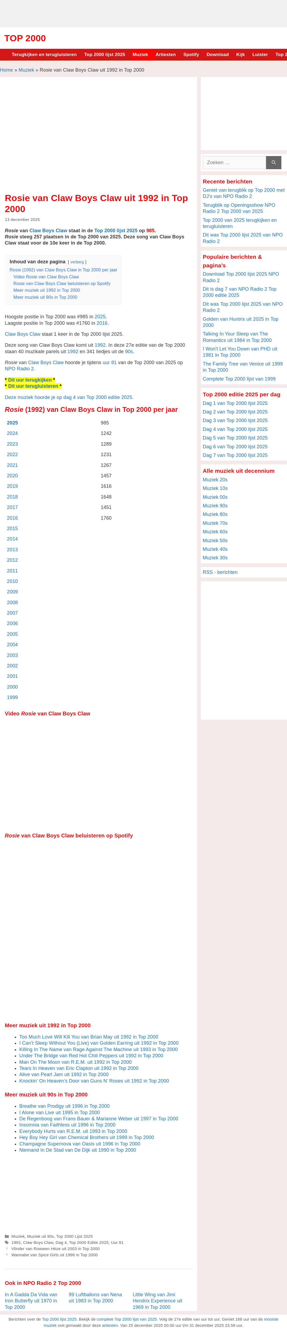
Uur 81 (117, 1242)
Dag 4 (61, 1242)
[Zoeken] (273, 162)
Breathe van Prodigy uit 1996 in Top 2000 (64, 1106)
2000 (12, 687)
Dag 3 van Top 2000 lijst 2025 (235, 420)
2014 (12, 539)
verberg (77, 262)
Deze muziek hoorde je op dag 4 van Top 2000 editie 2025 (68, 397)
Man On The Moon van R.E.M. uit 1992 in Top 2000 (75, 1062)
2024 (12, 433)
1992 (100, 345)
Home (6, 70)
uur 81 (110, 362)
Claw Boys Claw (48, 230)
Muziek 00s (215, 497)
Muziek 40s (215, 549)
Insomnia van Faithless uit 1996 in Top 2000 (67, 1125)
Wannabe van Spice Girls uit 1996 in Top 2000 (54, 1255)
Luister (260, 54)
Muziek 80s (215, 514)
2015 (12, 528)
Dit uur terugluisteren (33, 386)
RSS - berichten (220, 572)
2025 (100, 316)
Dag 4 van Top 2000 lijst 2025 (235, 429)
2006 (12, 623)
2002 (12, 665)
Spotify (191, 54)
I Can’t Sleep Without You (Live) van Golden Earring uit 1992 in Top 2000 (99, 1043)
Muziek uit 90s (40, 1236)
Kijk (240, 54)
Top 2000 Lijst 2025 (74, 1236)
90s (129, 351)
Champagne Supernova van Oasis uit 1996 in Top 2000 (79, 1144)
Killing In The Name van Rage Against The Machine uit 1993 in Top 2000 (98, 1049)
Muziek (140, 54)
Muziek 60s (215, 531)
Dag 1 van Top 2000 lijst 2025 (235, 403)
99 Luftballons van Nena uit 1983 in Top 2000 (95, 1297)
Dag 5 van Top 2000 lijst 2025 (235, 438)
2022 (12, 454)
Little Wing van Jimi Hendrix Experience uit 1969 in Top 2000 (157, 1301)
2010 (12, 581)
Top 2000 (25, 38)
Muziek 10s (215, 488)
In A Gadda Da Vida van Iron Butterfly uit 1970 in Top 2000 (31, 1301)
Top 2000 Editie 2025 (88, 1242)
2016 (102, 323)
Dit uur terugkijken (29, 380)
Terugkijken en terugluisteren (44, 54)
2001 (12, 676)
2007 (12, 613)
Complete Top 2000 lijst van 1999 (239, 379)
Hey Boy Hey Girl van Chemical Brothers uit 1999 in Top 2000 (86, 1137)
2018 (12, 497)
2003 (12, 655)
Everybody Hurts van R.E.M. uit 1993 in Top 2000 (73, 1131)
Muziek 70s (215, 523)
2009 (12, 591)
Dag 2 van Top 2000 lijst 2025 (235, 412)
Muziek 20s (215, 479)
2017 (12, 507)
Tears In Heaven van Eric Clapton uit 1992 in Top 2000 (78, 1068)
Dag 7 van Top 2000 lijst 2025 (235, 455)
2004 (12, 644)
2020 (12, 475)
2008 (12, 602)
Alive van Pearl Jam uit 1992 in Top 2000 (64, 1074)
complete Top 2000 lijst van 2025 (127, 1319)
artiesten (110, 1325)
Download (218, 54)
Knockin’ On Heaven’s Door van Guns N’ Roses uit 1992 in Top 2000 (94, 1081)
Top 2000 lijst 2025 (104, 54)
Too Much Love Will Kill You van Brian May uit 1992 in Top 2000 (88, 1037)
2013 (12, 549)
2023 (12, 444)
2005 (12, 634)
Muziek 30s (215, 557)
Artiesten (166, 54)
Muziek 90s (215, 505)
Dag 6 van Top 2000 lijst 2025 (235, 446)
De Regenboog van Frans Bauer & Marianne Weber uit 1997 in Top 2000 (98, 1118)
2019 (12, 486)
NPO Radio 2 (19, 368)
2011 (12, 571)
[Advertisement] (143, 13)
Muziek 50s (215, 540)
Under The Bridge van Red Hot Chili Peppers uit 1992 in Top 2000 (91, 1055)
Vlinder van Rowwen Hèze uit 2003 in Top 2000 (55, 1248)
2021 (12, 465)
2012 (12, 560)
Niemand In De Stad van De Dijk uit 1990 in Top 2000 (77, 1150)
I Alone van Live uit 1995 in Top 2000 (59, 1112)
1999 (12, 697)
